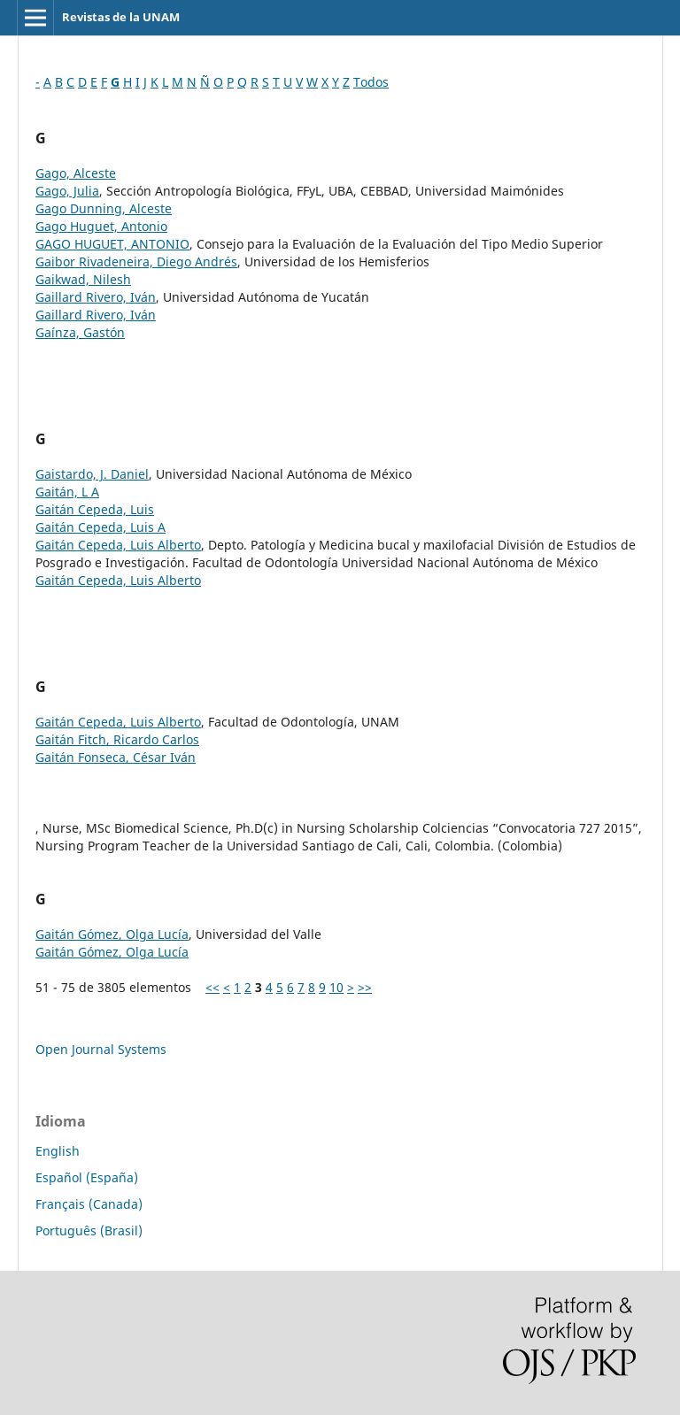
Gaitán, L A (67, 491)
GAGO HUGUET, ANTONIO (112, 243)
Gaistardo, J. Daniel (92, 473)
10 (336, 987)
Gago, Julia (67, 190)
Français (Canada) (89, 1204)
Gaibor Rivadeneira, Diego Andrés (136, 261)
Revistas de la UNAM (121, 17)
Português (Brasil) (89, 1230)
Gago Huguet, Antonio (101, 226)
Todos (371, 81)
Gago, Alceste (75, 173)
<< (212, 987)
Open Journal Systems (100, 1049)
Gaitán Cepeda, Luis (94, 509)
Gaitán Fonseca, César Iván (115, 757)
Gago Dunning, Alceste (103, 208)
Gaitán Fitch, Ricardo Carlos (117, 739)
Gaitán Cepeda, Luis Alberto (118, 544)
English (57, 1150)
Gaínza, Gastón (80, 332)
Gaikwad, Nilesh (83, 279)
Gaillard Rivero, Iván (95, 296)
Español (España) (86, 1177)
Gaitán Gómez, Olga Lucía (112, 934)
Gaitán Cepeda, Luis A (100, 527)
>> (365, 987)
